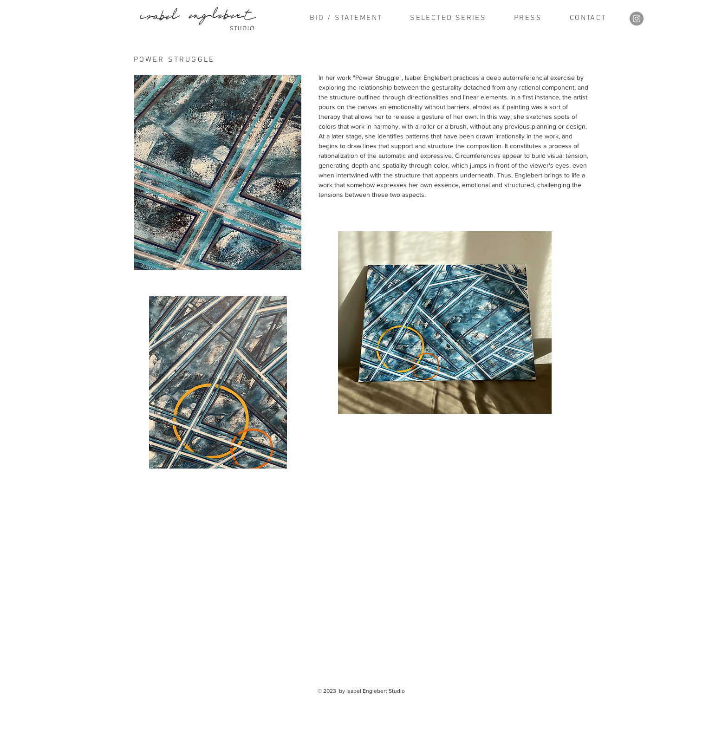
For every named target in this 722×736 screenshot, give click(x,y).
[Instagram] (637, 19)
